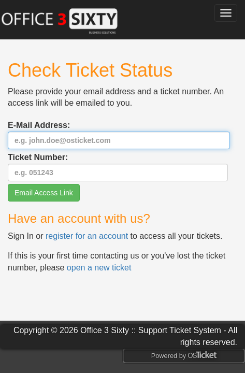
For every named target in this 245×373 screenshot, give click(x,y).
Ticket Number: (118, 167)
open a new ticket (99, 267)
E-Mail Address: (119, 135)
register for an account (88, 236)
